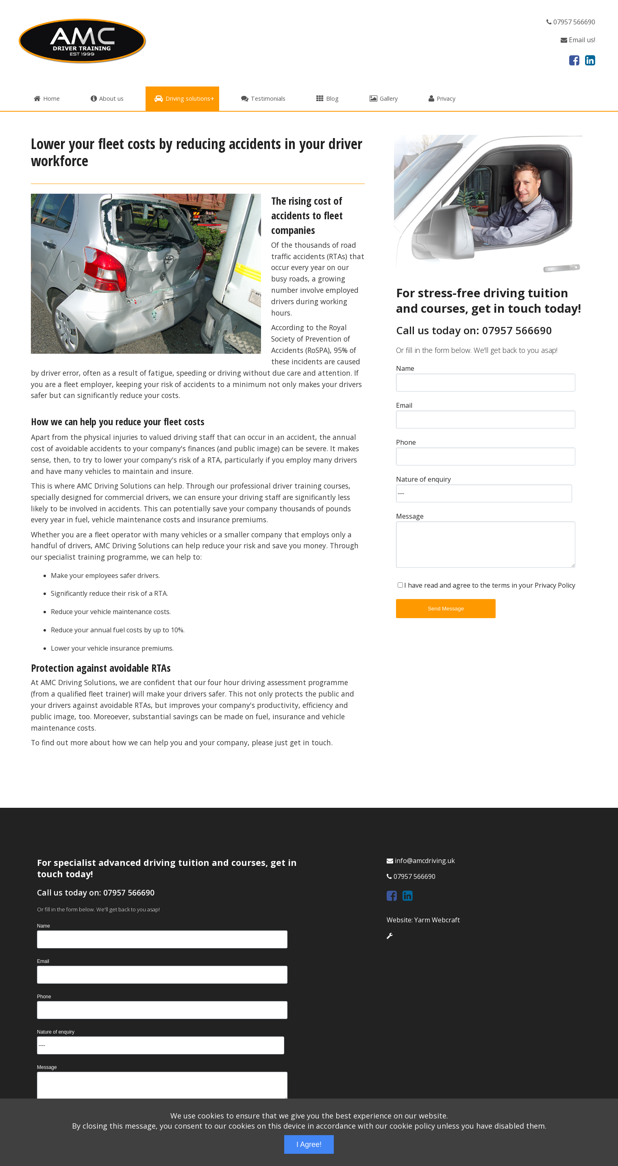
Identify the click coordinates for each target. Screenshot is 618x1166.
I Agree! (309, 1144)
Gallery (384, 99)
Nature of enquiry (423, 478)
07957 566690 (570, 21)
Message (410, 515)
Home (47, 99)
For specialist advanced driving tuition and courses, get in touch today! (167, 868)
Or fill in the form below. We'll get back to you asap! (476, 350)
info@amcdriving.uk (421, 860)
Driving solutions (182, 99)
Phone (406, 442)
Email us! (578, 39)
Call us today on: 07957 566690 (474, 330)
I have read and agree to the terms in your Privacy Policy (489, 585)
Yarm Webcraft (437, 919)
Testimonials (263, 99)
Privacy (442, 99)
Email (404, 405)
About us (107, 99)
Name (405, 368)
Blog (327, 99)
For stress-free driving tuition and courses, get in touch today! (488, 300)
